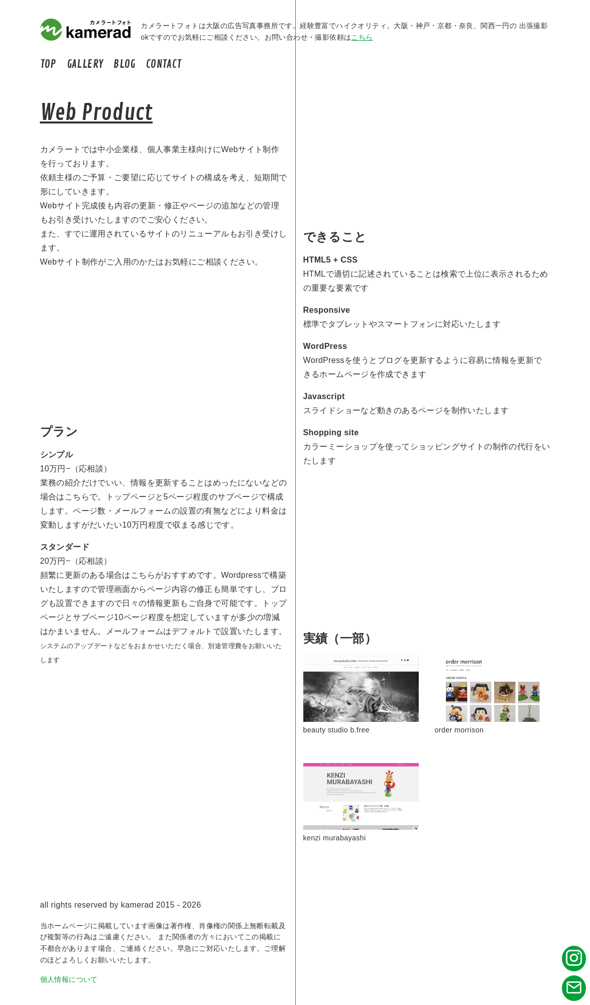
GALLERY (85, 64)
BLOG (124, 64)
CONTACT (164, 64)
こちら (362, 37)
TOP (48, 64)
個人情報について (69, 979)
